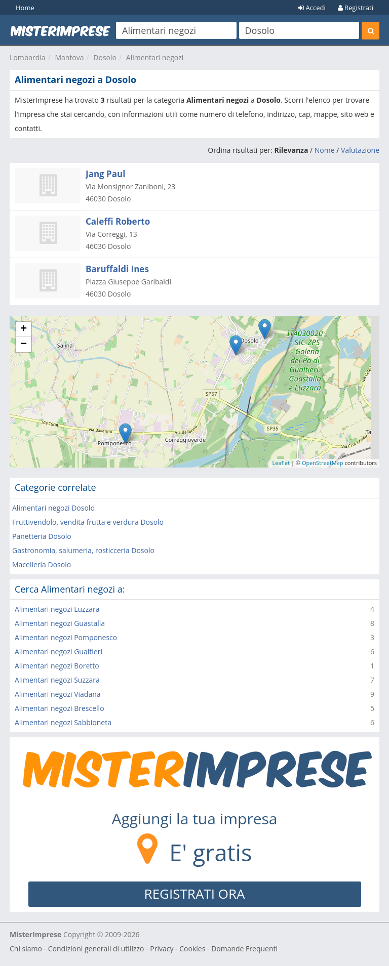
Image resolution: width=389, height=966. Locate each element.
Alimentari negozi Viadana (58, 694)
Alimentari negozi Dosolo (53, 508)
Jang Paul (105, 174)
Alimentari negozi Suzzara (57, 680)
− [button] (23, 344)
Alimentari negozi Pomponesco (66, 637)
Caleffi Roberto (118, 221)
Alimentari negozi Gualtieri (58, 651)
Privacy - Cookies (177, 948)
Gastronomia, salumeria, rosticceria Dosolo (83, 550)
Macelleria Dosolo (41, 564)
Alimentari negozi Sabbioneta (63, 722)
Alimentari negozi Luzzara (57, 609)
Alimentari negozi (155, 57)
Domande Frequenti (244, 948)
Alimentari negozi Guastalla (60, 623)
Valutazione (360, 150)
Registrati (355, 7)
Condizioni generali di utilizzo (96, 948)
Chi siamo (26, 948)
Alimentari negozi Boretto (57, 665)
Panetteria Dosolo (41, 536)
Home (25, 7)
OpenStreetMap (322, 463)
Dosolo (104, 57)
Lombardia (28, 57)
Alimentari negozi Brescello (59, 708)
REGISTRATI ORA (194, 894)
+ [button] (23, 329)
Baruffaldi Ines (117, 269)
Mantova (69, 57)
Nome (325, 150)
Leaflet (281, 463)
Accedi (312, 7)
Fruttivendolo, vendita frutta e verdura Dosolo (88, 522)
